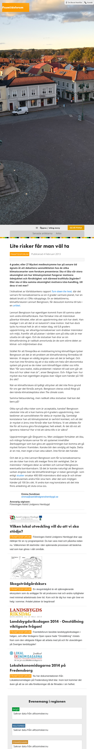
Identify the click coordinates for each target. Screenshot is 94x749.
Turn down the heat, (62, 291)
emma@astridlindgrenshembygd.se (39, 497)
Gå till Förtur (76, 228)
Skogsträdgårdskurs (28, 583)
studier (20, 475)
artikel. (17, 305)
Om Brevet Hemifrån (75, 2)
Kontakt (90, 2)
